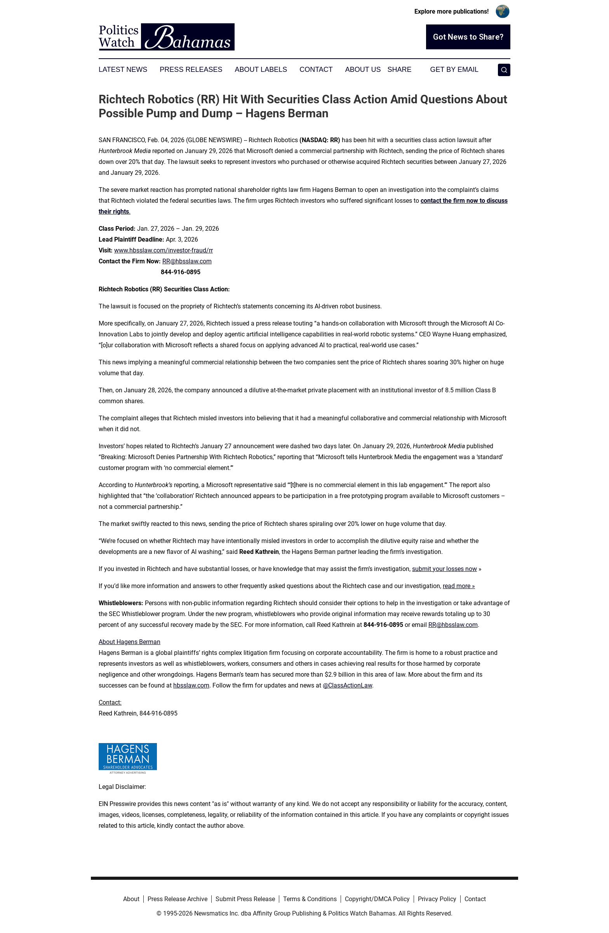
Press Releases (191, 69)
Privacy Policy (437, 899)
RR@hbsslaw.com (187, 261)
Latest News (123, 69)
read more (456, 586)
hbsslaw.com (191, 685)
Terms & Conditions (310, 899)
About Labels (261, 69)
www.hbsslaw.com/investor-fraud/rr (163, 250)
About (131, 899)
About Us (363, 69)
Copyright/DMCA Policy (377, 899)
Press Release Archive (177, 899)
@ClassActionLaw (347, 685)
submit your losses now (444, 569)
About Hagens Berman (129, 642)
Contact (316, 69)
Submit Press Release (245, 899)
